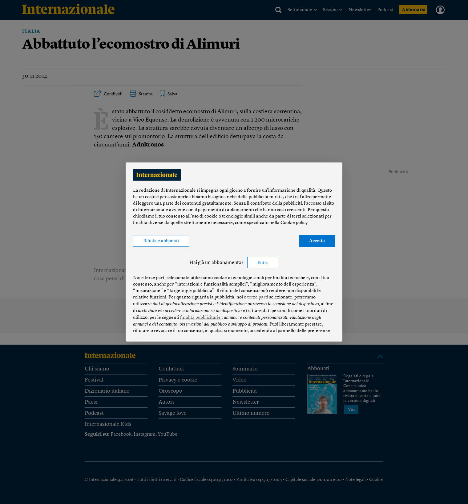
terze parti (258, 297)
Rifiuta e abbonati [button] (161, 241)
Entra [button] (263, 263)
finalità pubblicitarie (201, 317)
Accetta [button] (317, 241)
